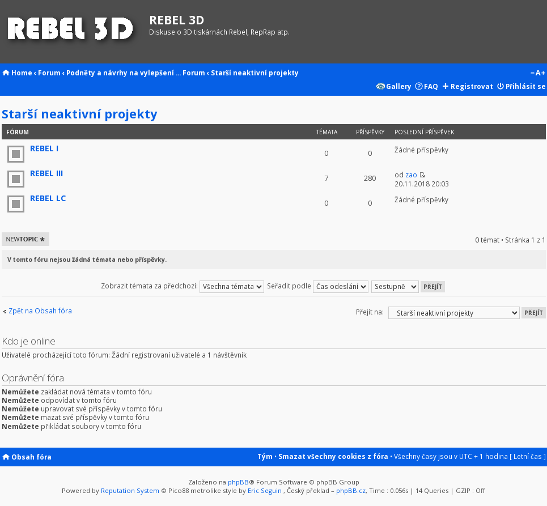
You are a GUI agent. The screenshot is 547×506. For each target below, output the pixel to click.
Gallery (399, 86)
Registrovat (472, 86)
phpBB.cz (351, 490)
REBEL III (46, 173)
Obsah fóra (31, 456)
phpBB (238, 482)
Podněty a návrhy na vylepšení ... (123, 72)
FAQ (431, 86)
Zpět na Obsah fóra (40, 311)
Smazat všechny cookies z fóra (333, 456)
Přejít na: (370, 311)
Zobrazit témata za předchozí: (182, 285)
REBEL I (44, 148)
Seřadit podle (317, 285)
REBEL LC (48, 198)
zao (411, 174)
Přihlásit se (526, 86)
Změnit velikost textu (537, 74)
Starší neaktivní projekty (255, 72)
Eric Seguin (265, 490)
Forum (49, 72)
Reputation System (130, 490)
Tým (265, 456)
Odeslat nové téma (25, 239)
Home (21, 72)
